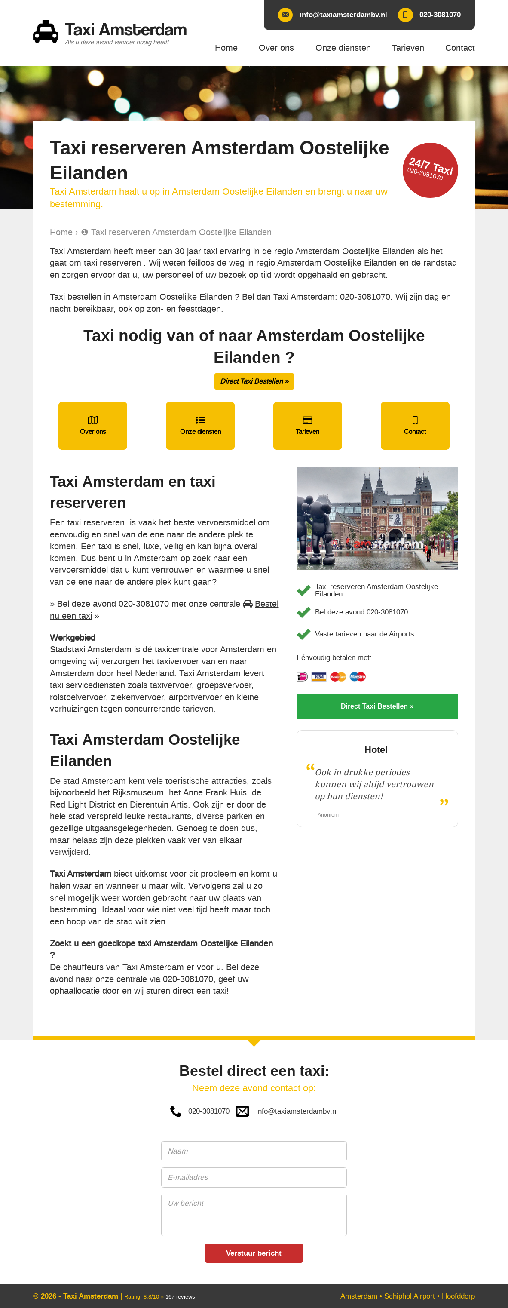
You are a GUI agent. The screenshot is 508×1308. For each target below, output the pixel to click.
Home (61, 232)
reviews (180, 1296)
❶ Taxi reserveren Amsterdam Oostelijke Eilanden (176, 232)
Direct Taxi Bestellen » (254, 381)
